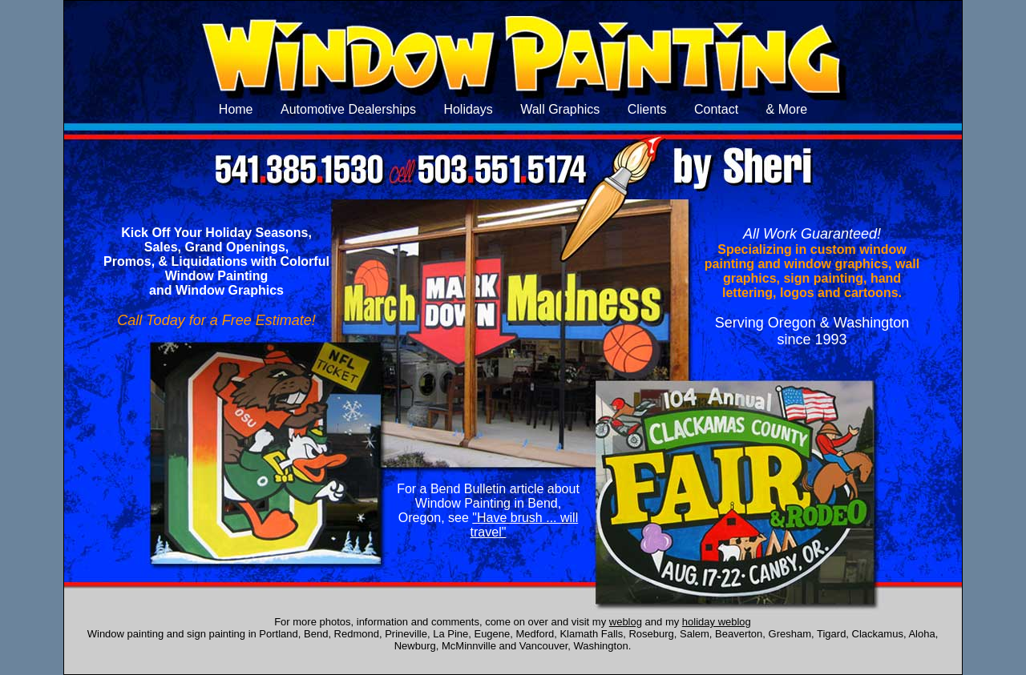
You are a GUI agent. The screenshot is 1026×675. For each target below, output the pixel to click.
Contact (716, 109)
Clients (647, 109)
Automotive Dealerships (348, 109)
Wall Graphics (560, 109)
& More (787, 109)
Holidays (467, 109)
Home (236, 109)
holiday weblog (716, 622)
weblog (625, 622)
